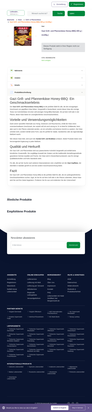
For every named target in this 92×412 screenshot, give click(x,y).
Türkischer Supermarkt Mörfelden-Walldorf (15, 340)
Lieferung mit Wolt (34, 282)
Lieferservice (32, 279)
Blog (49, 279)
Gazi (43, 26)
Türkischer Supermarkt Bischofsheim (35, 345)
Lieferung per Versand (35, 286)
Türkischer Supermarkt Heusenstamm (15, 345)
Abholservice (32, 289)
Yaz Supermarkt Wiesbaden (73, 312)
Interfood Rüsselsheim (35, 317)
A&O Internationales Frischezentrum (54, 312)
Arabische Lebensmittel (55, 367)
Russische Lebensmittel (35, 372)
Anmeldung (60, 4)
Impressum (51, 286)
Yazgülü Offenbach (34, 311)
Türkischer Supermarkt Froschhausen (15, 355)
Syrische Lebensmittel (35, 367)
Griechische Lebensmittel (12, 378)
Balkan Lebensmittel (14, 372)
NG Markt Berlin (53, 317)
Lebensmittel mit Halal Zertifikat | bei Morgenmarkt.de (55, 298)
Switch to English (59, 408)
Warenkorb (11, 286)
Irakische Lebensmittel (15, 367)
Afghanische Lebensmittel (72, 367)
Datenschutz (72, 282)
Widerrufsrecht (72, 286)
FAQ (49, 292)
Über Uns (50, 282)
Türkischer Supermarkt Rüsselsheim (75, 335)
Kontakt (50, 289)
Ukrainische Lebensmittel (52, 372)
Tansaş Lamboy (73, 317)
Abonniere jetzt (73, 245)
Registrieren (77, 4)
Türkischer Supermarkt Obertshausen (55, 340)
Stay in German (77, 408)
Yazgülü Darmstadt (14, 311)
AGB (69, 279)
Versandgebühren (33, 298)
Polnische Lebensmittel (75, 372)
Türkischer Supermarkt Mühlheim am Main (35, 350)
